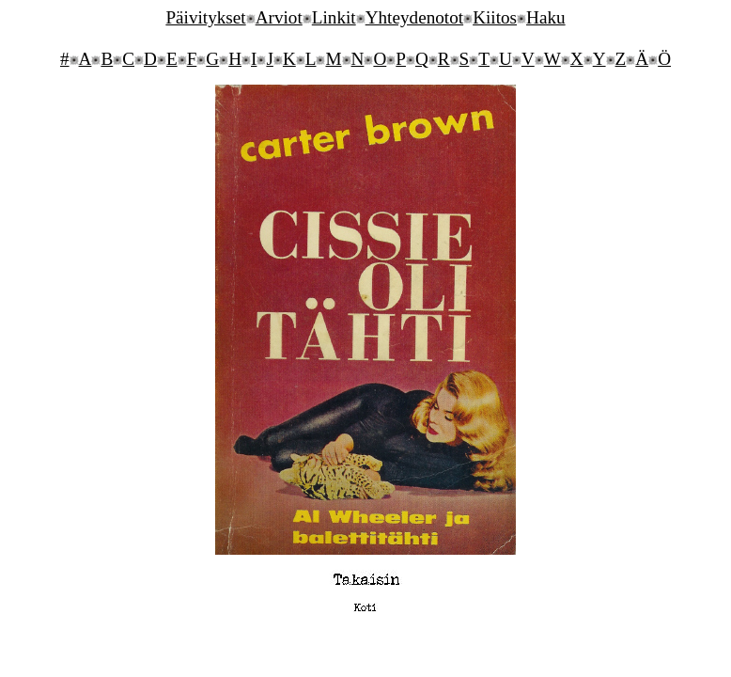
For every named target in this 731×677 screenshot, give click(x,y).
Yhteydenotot (414, 17)
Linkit (334, 17)
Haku (546, 17)
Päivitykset (205, 17)
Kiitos (495, 17)
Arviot (279, 17)
